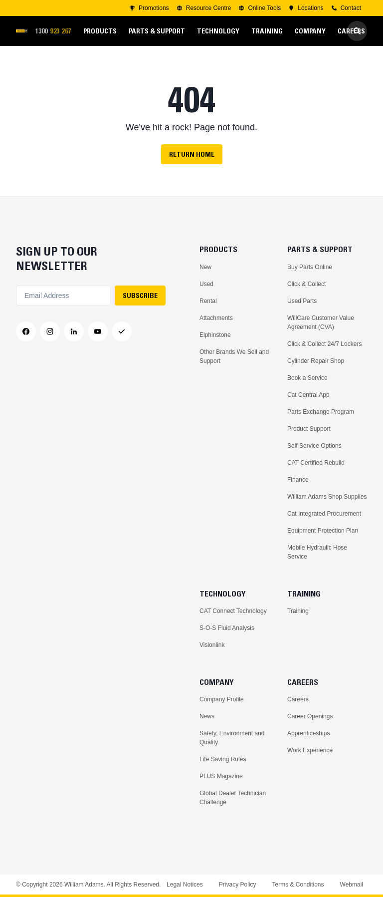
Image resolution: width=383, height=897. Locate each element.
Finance (298, 479)
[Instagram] (50, 331)
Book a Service (307, 377)
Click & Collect (306, 284)
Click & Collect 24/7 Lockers (324, 343)
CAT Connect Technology (233, 610)
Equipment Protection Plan (322, 530)
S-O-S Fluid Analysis (226, 627)
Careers (298, 699)
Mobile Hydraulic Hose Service (317, 552)
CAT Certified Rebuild (316, 462)
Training (298, 610)
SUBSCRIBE (140, 295)
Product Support (309, 428)
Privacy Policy (237, 884)
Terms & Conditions (298, 884)
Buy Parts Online (309, 267)
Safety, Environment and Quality (232, 738)
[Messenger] (122, 331)
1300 (56, 31)
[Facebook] (26, 331)
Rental (208, 301)
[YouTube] (98, 331)
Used (206, 284)
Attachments (216, 317)
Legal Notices (185, 884)
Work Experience (310, 750)
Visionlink (211, 644)
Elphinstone (215, 334)
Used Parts (302, 301)
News (206, 716)
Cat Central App (308, 394)
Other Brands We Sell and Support (234, 356)
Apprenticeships (308, 733)
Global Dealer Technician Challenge (232, 798)
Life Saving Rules (222, 759)
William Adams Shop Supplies (327, 496)
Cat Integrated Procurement (324, 513)
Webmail (351, 884)
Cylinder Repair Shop (315, 360)
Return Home (191, 154)
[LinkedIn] (74, 331)
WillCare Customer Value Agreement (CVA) (320, 322)
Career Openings (310, 716)
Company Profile (221, 699)
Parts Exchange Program (320, 411)
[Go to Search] (357, 31)
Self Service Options (314, 445)
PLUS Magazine (221, 776)
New (205, 267)
